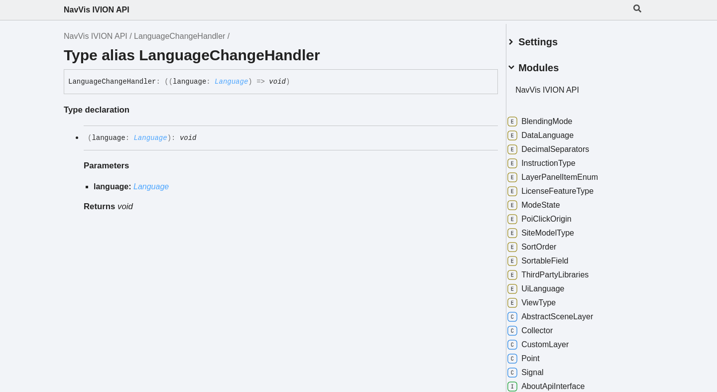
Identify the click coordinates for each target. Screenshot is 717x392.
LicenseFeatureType (562, 187)
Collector (542, 327)
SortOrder (543, 243)
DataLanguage (552, 131)
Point (535, 355)
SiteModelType (552, 229)
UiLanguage (547, 285)
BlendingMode (551, 118)
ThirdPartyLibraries (559, 271)
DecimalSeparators (560, 145)
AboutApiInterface (558, 383)
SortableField (549, 257)
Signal (537, 369)
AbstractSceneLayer (562, 313)
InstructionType (553, 159)
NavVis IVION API (96, 9)
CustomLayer (550, 341)
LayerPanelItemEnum (564, 173)
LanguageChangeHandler (179, 36)
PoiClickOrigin (551, 215)
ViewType (543, 299)
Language (231, 82)
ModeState (545, 201)
